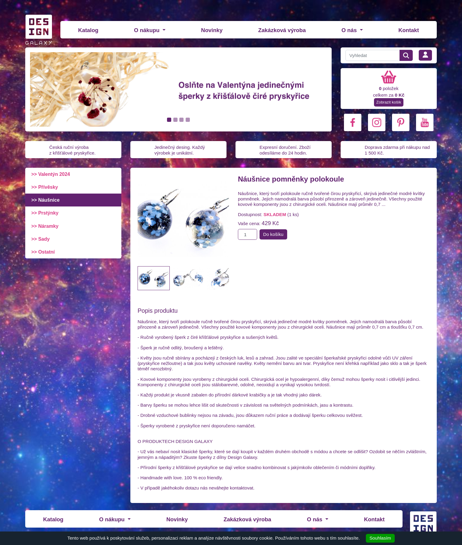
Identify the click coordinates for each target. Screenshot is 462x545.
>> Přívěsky (44, 187)
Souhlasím (380, 537)
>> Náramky (45, 226)
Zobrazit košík (388, 102)
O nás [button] (350, 30)
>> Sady (40, 239)
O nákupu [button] (147, 30)
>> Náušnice (45, 200)
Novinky (212, 30)
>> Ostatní (43, 251)
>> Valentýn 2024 (50, 174)
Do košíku (273, 234)
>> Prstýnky (45, 212)
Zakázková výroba (282, 30)
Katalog (88, 30)
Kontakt (408, 30)
